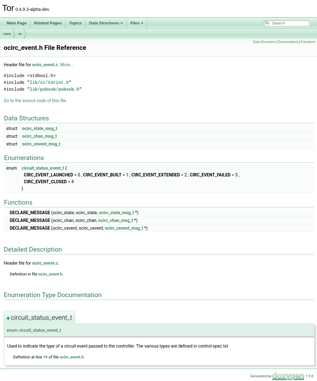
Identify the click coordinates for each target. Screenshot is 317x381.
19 (45, 357)
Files (136, 23)
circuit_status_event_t (43, 168)
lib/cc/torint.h (49, 82)
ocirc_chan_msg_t (39, 136)
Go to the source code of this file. (35, 100)
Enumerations (288, 42)
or (20, 34)
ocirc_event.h (50, 274)
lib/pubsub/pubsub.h (54, 89)
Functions (308, 42)
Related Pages (48, 23)
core (7, 34)
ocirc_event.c (45, 64)
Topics (75, 23)
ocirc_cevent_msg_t (41, 143)
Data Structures (106, 23)
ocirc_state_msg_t (39, 128)
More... (66, 64)
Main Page (17, 23)
